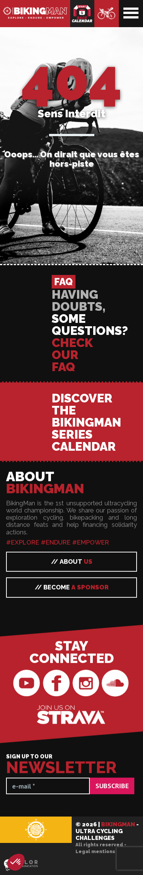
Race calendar (82, 13)
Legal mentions (95, 851)
